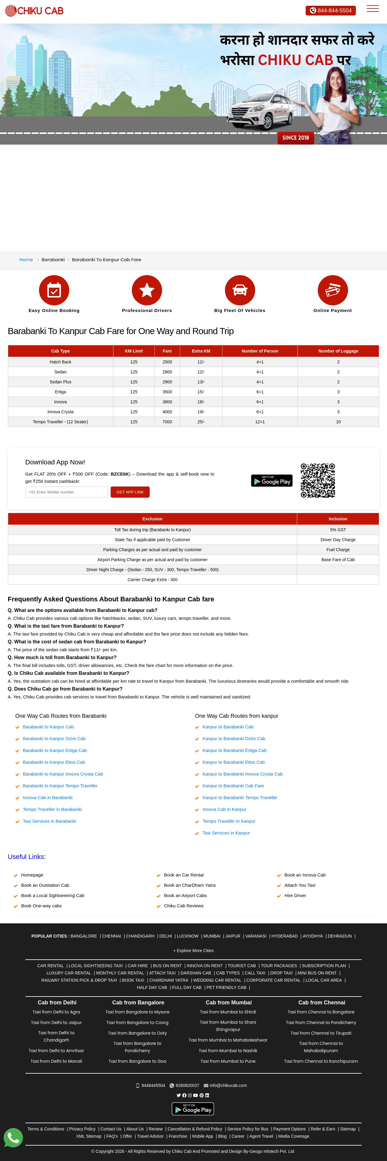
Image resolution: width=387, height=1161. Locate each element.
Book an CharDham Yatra (190, 885)
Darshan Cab (195, 973)
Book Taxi (133, 980)
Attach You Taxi (300, 885)
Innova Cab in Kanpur (224, 809)
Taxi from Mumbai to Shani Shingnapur (228, 1026)
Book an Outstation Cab (45, 885)
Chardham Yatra (168, 980)
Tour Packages (279, 965)
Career (238, 1136)
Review (156, 1129)
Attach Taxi (162, 973)
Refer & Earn (323, 1129)
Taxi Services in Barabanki (49, 821)
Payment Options (289, 1129)
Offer (127, 1136)
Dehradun (340, 936)
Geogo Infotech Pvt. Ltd (272, 1151)
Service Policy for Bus (247, 1129)
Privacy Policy (82, 1129)
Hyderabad (285, 936)
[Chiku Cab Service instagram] (190, 1095)
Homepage (32, 874)
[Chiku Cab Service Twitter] (179, 1095)
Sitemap (348, 1129)
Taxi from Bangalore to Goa (137, 1061)
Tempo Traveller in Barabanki (52, 809)
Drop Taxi (281, 973)
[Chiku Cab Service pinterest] (202, 1095)
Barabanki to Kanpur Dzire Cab (54, 738)
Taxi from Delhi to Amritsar (56, 1051)
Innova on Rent (205, 965)
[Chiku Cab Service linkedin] (207, 1095)
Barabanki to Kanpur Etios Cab (54, 762)
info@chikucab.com (225, 1085)
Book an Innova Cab (305, 874)
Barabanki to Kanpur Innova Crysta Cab (63, 773)
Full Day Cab (187, 987)
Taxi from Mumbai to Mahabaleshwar (228, 1040)
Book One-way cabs (41, 905)
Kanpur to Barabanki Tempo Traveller (240, 797)
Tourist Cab (242, 965)
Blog (222, 1136)
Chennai (111, 936)
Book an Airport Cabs (185, 895)
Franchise (178, 1136)
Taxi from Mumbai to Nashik (228, 1051)
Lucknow (188, 936)
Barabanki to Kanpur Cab (48, 726)
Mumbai (211, 936)
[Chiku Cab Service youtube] (195, 1095)
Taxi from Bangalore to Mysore (138, 1012)
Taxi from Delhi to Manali (56, 1061)
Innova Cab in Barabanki (48, 797)
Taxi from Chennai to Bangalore (321, 1012)
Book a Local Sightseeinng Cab (52, 895)
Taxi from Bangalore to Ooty (137, 1033)
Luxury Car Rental (69, 973)
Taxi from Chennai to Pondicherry (321, 1023)
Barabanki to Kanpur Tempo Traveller (60, 785)
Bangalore (84, 936)
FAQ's (112, 1136)
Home (26, 259)
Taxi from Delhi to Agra (56, 1012)
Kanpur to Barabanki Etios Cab (234, 762)
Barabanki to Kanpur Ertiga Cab (55, 750)
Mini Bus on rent (317, 973)
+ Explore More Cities (193, 950)
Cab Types (228, 973)
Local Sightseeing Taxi (96, 965)
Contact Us (110, 1129)
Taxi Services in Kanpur (226, 832)
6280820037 (184, 1085)
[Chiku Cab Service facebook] (184, 1095)
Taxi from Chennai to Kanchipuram (321, 1061)
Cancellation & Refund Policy (194, 1129)
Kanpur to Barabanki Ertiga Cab (235, 750)
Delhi (165, 936)
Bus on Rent (167, 965)
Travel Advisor (150, 1136)
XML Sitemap (89, 1136)
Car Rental (50, 965)
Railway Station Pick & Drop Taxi (79, 980)
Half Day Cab (152, 987)
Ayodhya (313, 936)
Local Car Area (324, 980)
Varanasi (256, 936)
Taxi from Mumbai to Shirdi (228, 1012)
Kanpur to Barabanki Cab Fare (233, 785)
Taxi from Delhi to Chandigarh (56, 1036)
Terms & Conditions (46, 1129)
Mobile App (202, 1136)
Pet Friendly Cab (226, 987)
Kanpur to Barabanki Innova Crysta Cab (243, 773)
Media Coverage (293, 1136)
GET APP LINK (130, 492)
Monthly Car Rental (120, 973)
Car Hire (138, 965)
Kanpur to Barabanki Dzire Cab (234, 738)
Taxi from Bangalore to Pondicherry (137, 1047)
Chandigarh (140, 936)
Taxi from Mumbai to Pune (227, 1061)
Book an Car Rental (184, 874)
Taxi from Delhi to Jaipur (56, 1023)
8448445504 (150, 1085)
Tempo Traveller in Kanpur (229, 821)
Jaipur (232, 936)
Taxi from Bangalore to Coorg (137, 1023)
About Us (135, 1129)
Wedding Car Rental (217, 980)
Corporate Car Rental (273, 980)
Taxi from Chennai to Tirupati (321, 1033)
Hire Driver (295, 895)
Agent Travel (261, 1136)
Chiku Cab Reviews (184, 905)
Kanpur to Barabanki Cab (228, 726)
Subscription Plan (324, 965)
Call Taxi (255, 973)
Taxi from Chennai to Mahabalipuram (321, 1047)
